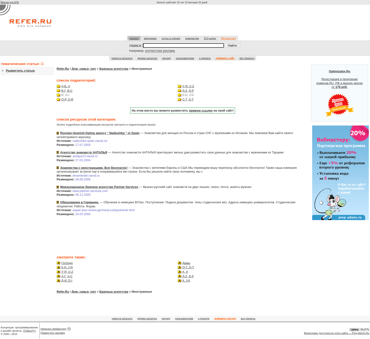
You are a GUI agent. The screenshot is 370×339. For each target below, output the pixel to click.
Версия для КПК (10, 2)
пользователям (185, 58)
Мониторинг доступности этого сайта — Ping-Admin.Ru (336, 333)
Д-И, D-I (66, 280)
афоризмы (150, 38)
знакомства (192, 38)
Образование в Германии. (79, 202)
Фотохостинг (228, 38)
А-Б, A (65, 86)
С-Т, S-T (188, 99)
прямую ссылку (201, 110)
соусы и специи (171, 38)
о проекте (204, 58)
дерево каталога (147, 58)
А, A (185, 272)
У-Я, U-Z (188, 86)
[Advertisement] (183, 22)
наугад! (166, 58)
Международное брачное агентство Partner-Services (99, 187)
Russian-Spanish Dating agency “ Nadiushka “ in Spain (99, 133)
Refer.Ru (63, 68)
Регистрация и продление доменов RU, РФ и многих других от (339, 93)
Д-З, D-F (188, 90)
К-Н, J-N (67, 267)
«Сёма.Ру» (29, 330)
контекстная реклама (160, 50)
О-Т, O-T (188, 267)
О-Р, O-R (67, 99)
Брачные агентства (113, 68)
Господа (67, 263)
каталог (134, 38)
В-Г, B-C (66, 90)
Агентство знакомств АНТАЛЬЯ (83, 152)
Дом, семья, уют (83, 68)
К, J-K (186, 280)
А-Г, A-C (66, 276)
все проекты (247, 58)
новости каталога (122, 58)
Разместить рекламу (53, 332)
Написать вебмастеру (54, 328)
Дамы (186, 263)
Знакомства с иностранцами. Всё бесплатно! (93, 168)
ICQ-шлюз (210, 38)
